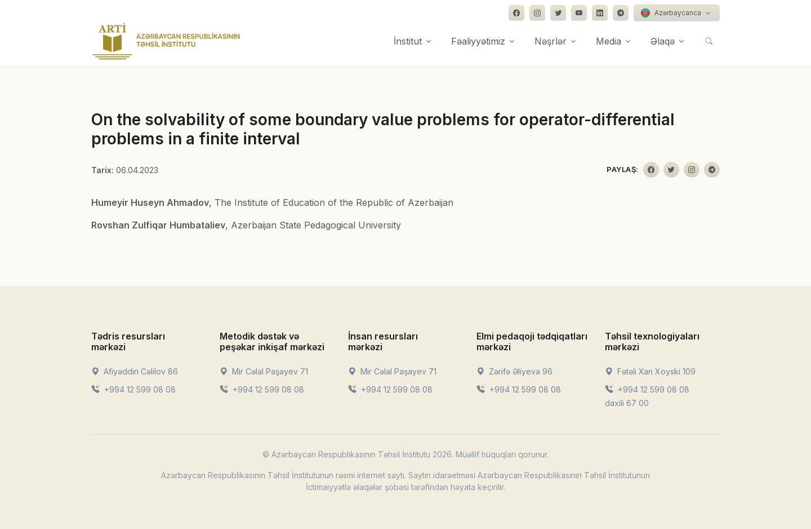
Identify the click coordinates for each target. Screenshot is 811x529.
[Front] (166, 41)
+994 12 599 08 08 (133, 389)
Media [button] (608, 41)
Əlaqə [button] (662, 41)
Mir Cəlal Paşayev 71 (264, 371)
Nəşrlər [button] (550, 41)
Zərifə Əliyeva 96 (514, 371)
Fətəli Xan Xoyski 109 (650, 371)
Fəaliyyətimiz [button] (478, 41)
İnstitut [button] (408, 41)
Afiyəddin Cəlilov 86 (134, 371)
